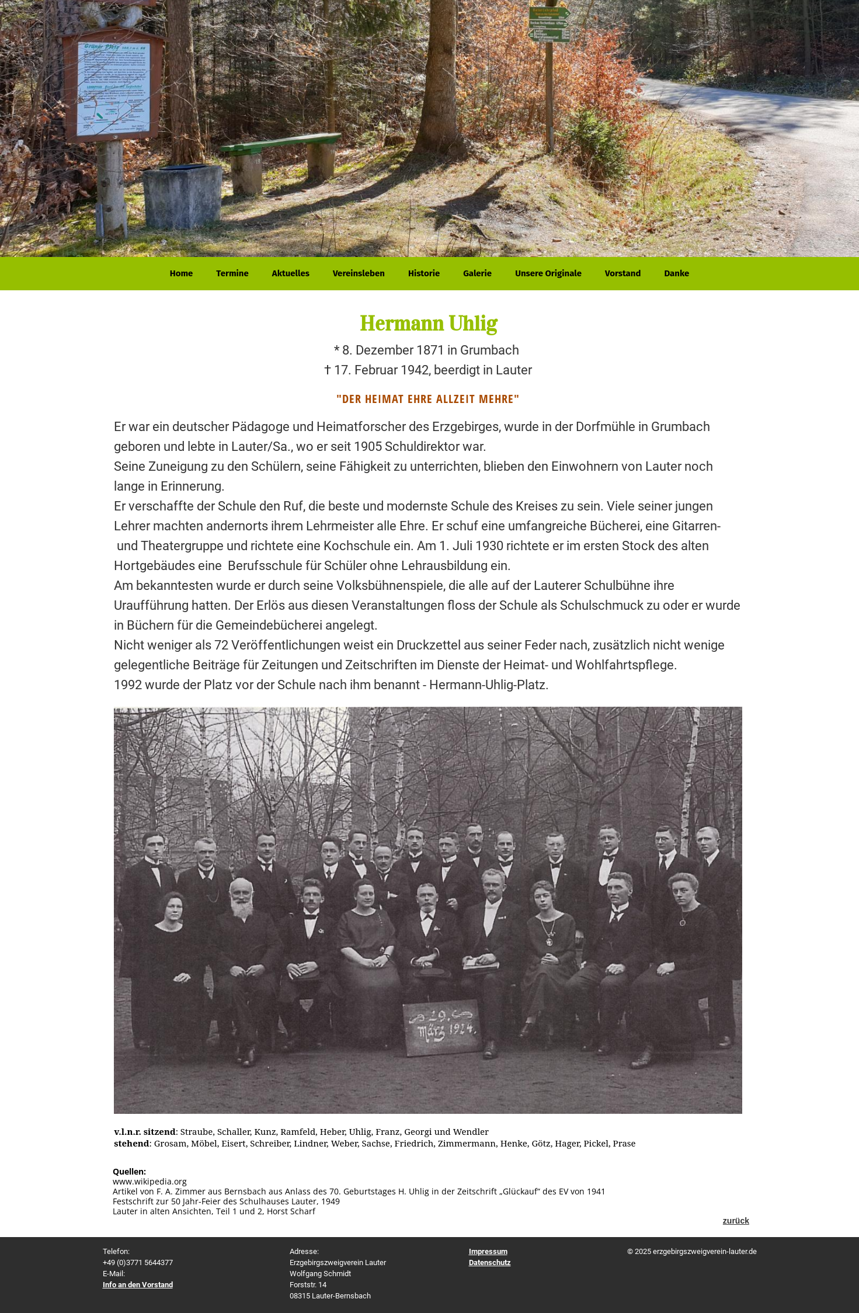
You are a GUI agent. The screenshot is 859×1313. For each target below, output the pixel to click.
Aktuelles (290, 273)
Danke (676, 273)
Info (138, 1284)
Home (181, 273)
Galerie (477, 273)
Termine (232, 273)
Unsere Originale (548, 273)
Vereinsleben (359, 273)
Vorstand (623, 273)
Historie (424, 273)
